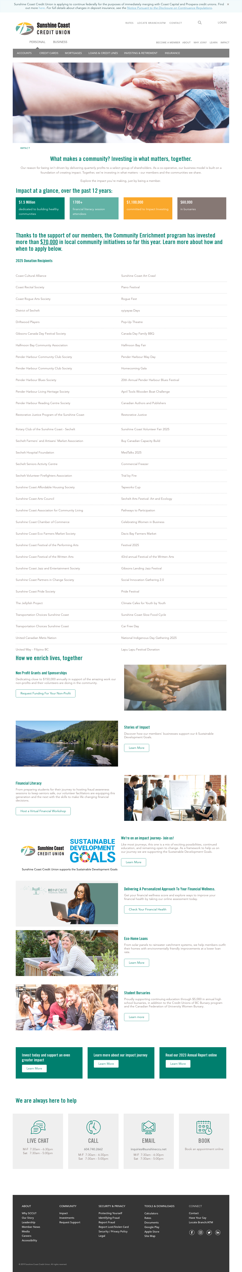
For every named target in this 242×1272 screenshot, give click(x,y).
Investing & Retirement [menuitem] (140, 53)
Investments (66, 1218)
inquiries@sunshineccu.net (149, 1149)
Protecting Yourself (110, 1213)
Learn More (136, 748)
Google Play (151, 1227)
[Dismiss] (228, 4)
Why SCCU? (29, 1213)
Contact (194, 1213)
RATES (129, 22)
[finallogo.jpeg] (54, 28)
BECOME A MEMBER (168, 42)
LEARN (213, 42)
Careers (26, 1236)
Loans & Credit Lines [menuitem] (103, 53)
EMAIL (148, 1141)
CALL (93, 1141)
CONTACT (175, 22)
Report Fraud (107, 1222)
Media (26, 1231)
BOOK (204, 1141)
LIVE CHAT (38, 1141)
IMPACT (225, 42)
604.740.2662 (93, 1149)
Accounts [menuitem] (24, 53)
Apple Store (151, 1231)
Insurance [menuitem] (172, 53)
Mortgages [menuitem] (73, 53)
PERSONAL (37, 42)
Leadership (28, 1222)
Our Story (28, 1218)
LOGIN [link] (222, 22)
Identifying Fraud (109, 1218)
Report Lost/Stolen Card (114, 1227)
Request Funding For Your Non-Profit (45, 693)
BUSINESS (60, 42)
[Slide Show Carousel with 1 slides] (121, 1144)
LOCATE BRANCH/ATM (151, 22)
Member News (31, 1227)
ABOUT (186, 42)
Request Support (69, 1222)
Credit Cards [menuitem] (48, 53)
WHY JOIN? (200, 42)
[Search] (200, 22)
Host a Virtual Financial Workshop (43, 811)
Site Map (149, 1236)
